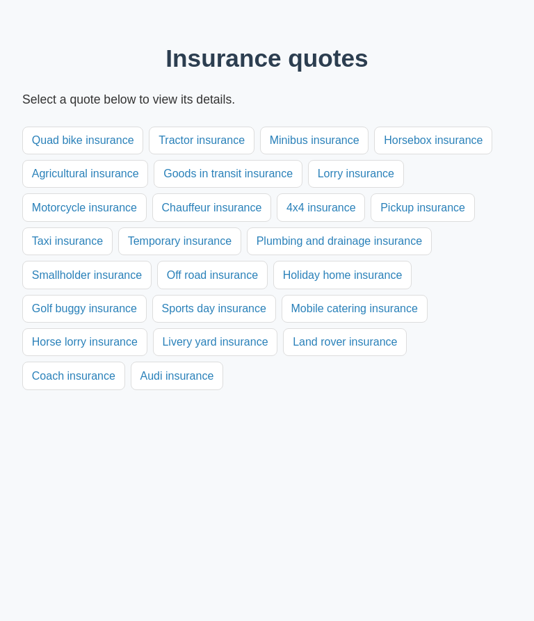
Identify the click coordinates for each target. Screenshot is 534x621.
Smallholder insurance (87, 275)
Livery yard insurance (215, 342)
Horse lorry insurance (85, 342)
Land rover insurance (345, 342)
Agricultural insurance (85, 173)
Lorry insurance (356, 173)
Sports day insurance (214, 308)
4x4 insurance (321, 207)
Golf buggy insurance (84, 308)
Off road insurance (212, 275)
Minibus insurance (314, 140)
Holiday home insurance (343, 275)
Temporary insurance (180, 241)
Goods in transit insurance (228, 173)
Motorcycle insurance (84, 207)
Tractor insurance (202, 140)
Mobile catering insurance (354, 308)
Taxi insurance (67, 241)
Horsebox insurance (433, 140)
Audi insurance (176, 376)
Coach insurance (73, 376)
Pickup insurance (422, 207)
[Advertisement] (267, 494)
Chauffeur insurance (212, 207)
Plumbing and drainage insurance (339, 241)
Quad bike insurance (83, 140)
